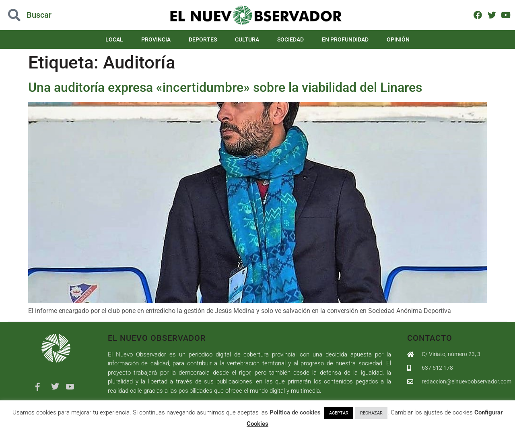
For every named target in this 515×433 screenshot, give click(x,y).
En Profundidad (345, 39)
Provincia (156, 39)
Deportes (203, 39)
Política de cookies (295, 412)
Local (114, 39)
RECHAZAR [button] (371, 413)
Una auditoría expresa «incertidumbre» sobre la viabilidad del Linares (226, 87)
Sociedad (290, 39)
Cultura (247, 39)
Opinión (398, 39)
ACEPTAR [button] (338, 413)
